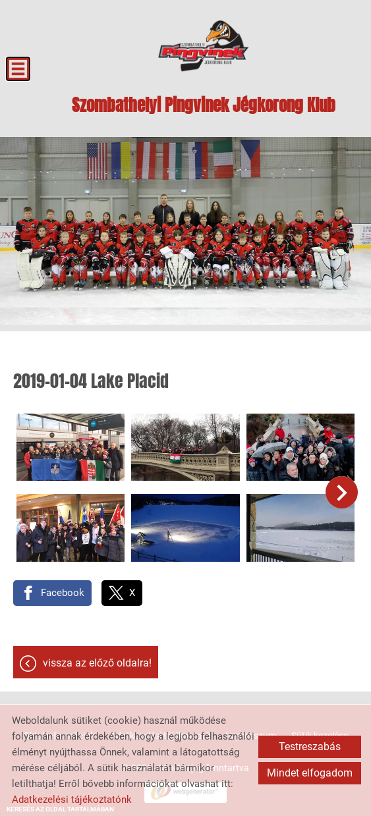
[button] (342, 492)
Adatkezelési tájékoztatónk (72, 799)
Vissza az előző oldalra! (97, 663)
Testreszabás (310, 746)
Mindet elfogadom (310, 773)
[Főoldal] (203, 46)
